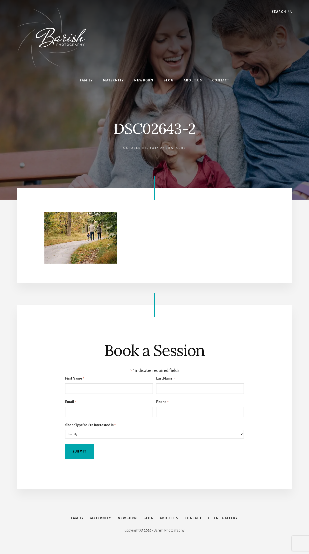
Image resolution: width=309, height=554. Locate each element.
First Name (74, 378)
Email (70, 402)
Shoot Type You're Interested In (90, 425)
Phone (162, 402)
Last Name (165, 378)
